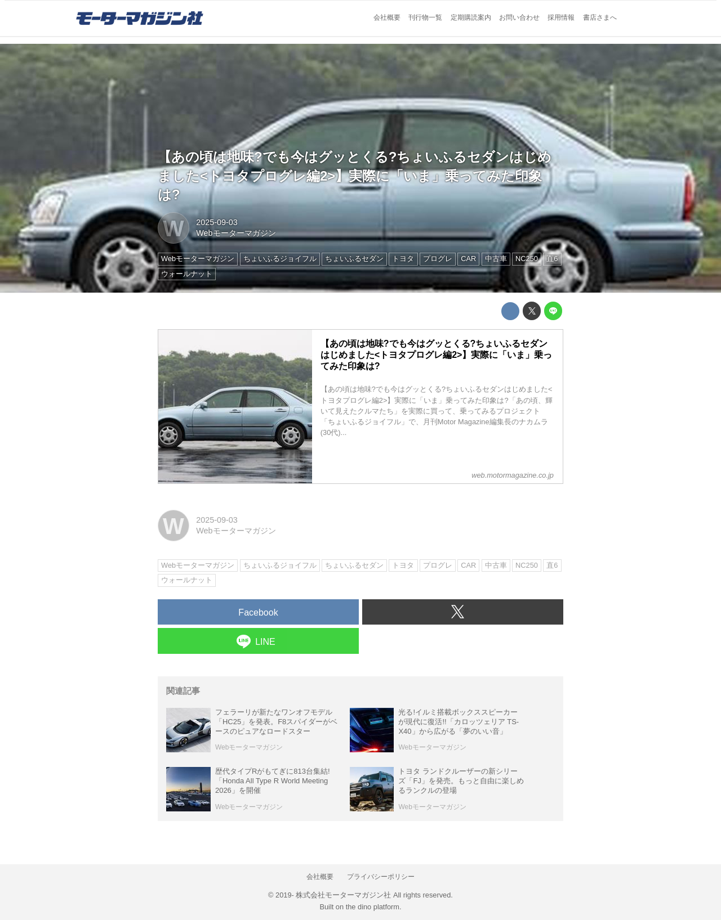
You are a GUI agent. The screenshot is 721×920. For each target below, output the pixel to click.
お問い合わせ (519, 17)
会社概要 (386, 17)
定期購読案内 (471, 17)
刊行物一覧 (425, 17)
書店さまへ (600, 17)
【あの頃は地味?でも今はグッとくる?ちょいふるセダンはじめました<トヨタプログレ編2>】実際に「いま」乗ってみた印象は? (354, 175)
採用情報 (561, 17)
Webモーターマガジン (235, 232)
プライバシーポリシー (381, 877)
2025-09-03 (217, 222)
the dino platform (372, 907)
